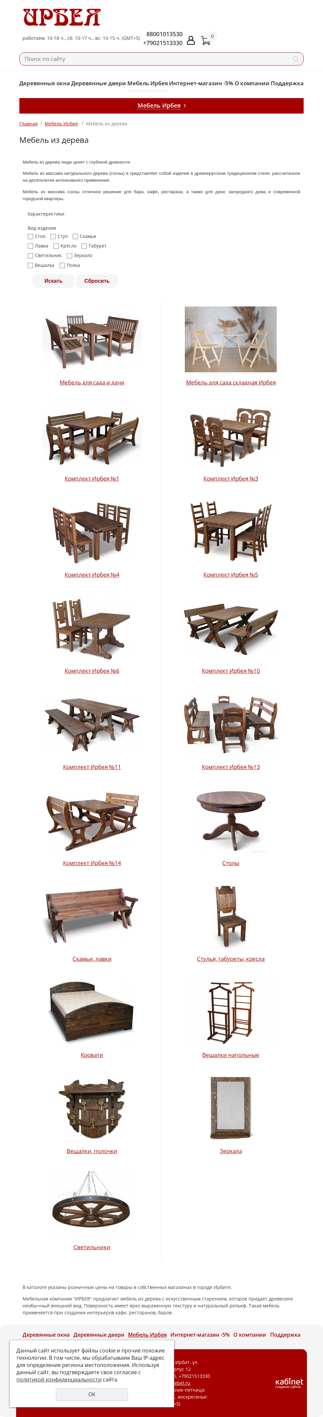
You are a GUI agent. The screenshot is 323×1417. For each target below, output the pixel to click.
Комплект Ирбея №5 (231, 574)
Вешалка (41, 265)
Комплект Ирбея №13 (231, 767)
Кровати (92, 1055)
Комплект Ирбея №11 (92, 767)
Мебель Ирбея (147, 83)
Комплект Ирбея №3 (231, 478)
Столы (230, 863)
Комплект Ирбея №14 (92, 863)
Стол (36, 236)
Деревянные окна (44, 83)
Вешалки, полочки (92, 1151)
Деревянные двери (98, 83)
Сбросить (97, 281)
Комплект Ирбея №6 (92, 670)
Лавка (38, 246)
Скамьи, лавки (92, 958)
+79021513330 (163, 43)
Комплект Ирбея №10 (231, 670)
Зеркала (231, 1151)
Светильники (92, 1247)
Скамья (84, 236)
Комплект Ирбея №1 (92, 478)
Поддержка (287, 83)
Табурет (94, 246)
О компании (252, 83)
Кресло (64, 246)
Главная (28, 123)
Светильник (45, 255)
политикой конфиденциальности (58, 1379)
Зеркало (79, 255)
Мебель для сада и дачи (92, 382)
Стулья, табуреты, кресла (231, 958)
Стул (59, 236)
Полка (69, 265)
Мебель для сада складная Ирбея (231, 382)
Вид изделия (42, 228)
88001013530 (164, 34)
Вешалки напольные (230, 1055)
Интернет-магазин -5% (201, 83)
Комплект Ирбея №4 (92, 574)
